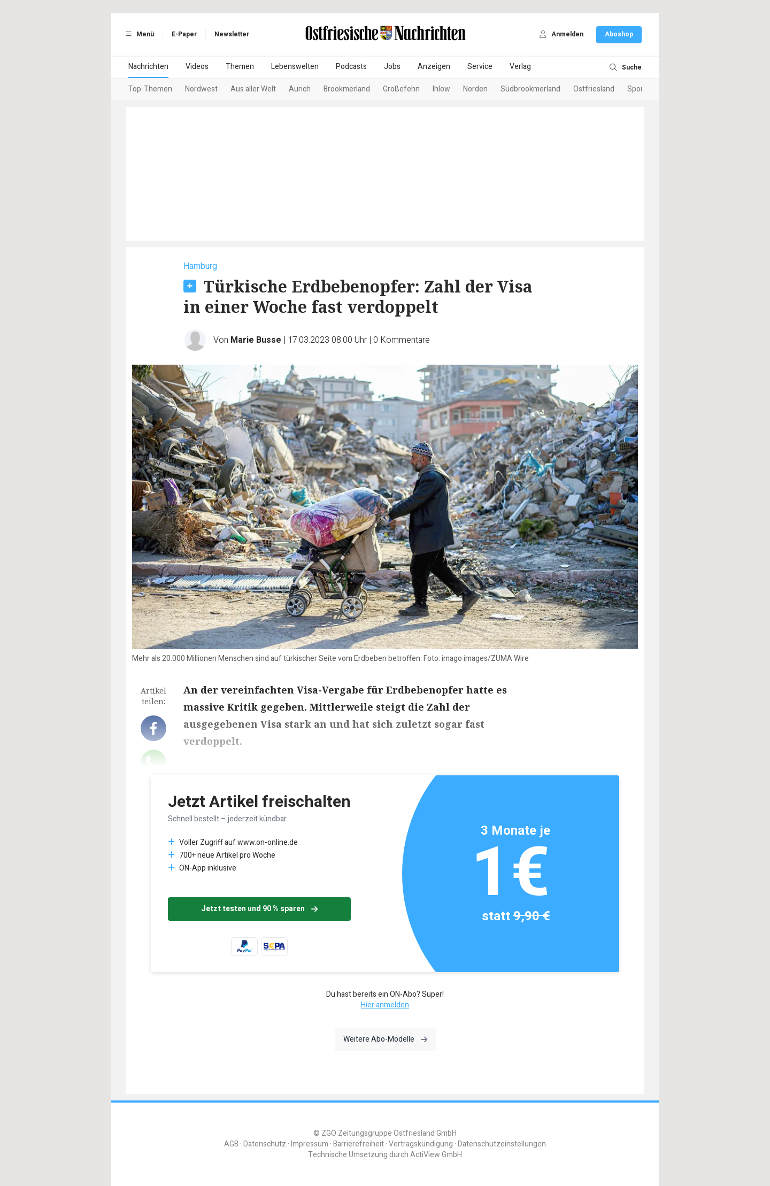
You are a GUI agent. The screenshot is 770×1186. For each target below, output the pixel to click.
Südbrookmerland (530, 89)
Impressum (309, 1144)
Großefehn (401, 89)
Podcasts (351, 66)
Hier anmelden (385, 1005)
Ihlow (441, 89)
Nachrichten (148, 66)
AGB (231, 1144)
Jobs (392, 66)
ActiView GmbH (436, 1154)
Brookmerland (347, 89)
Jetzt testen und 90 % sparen (259, 908)
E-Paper (184, 34)
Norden (475, 89)
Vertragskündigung (421, 1144)
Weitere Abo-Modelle (385, 1039)
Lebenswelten (295, 66)
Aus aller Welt (253, 89)
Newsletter (231, 34)
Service (479, 66)
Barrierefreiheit (358, 1144)
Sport (636, 89)
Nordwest (201, 89)
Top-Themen (150, 89)
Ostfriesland (593, 89)
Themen (240, 66)
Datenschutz (264, 1144)
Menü (138, 34)
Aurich (300, 89)
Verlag (520, 66)
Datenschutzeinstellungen (502, 1144)
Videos (197, 66)
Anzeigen (434, 66)
